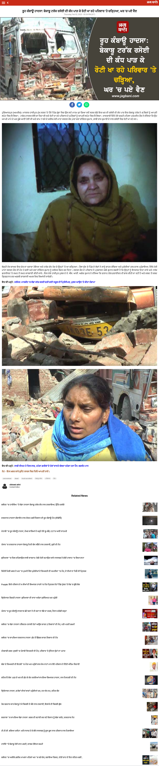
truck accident (27, 478)
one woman (7, 478)
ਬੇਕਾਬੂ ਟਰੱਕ (38, 478)
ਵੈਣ (55, 478)
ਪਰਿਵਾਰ (47, 478)
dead (16, 478)
